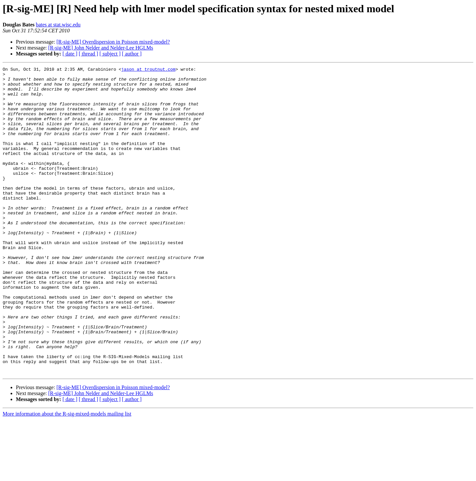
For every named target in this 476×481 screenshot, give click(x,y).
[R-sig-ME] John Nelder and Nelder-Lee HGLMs (100, 48)
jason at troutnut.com (148, 70)
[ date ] (69, 53)
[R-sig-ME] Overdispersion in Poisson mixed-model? (113, 42)
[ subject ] (110, 53)
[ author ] (132, 53)
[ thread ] (88, 53)
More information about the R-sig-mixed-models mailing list (67, 475)
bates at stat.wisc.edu (58, 24)
